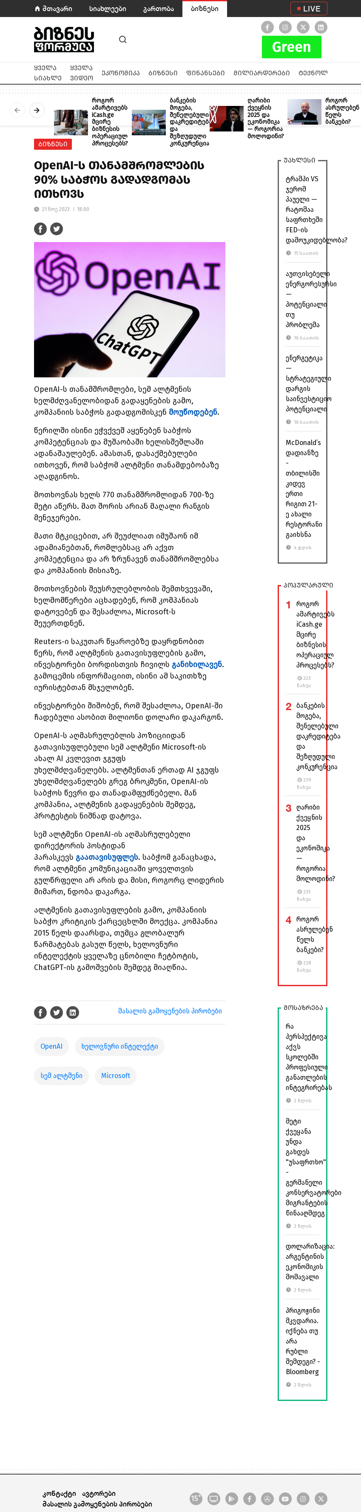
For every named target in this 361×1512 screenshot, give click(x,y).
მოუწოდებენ (193, 412)
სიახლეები (107, 8)
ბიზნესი (205, 8)
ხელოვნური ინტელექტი (119, 1046)
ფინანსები (205, 73)
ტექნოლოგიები (326, 73)
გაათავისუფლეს (107, 857)
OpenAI (51, 1046)
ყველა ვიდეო (81, 73)
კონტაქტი (59, 1493)
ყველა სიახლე (48, 73)
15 (196, 1497)
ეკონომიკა (121, 73)
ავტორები (99, 1493)
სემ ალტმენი (61, 1076)
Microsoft (115, 1076)
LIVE (312, 8)
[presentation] (17, 110)
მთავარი (57, 8)
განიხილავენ (197, 664)
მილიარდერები (261, 73)
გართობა (158, 8)
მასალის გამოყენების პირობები (170, 1011)
